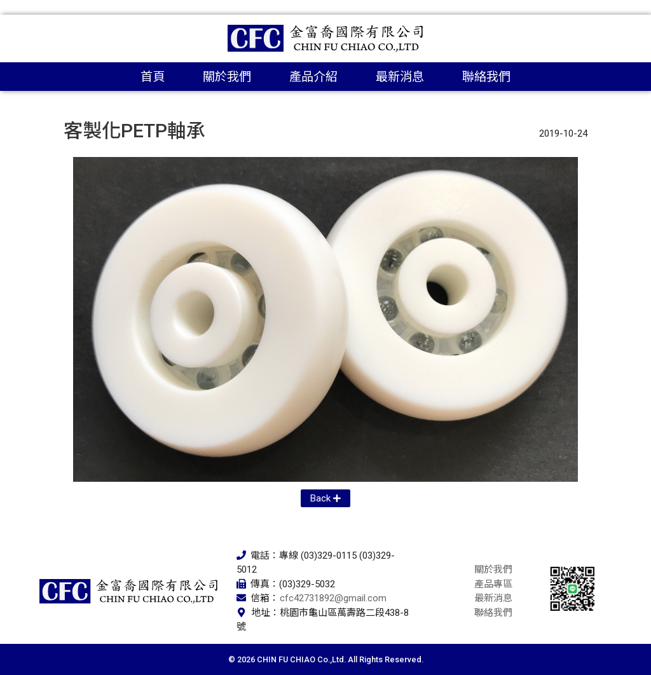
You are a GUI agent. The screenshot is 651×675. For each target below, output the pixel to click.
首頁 (152, 76)
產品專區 (493, 584)
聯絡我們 (486, 76)
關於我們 (227, 76)
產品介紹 (313, 76)
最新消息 (400, 76)
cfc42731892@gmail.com (333, 598)
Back (320, 498)
